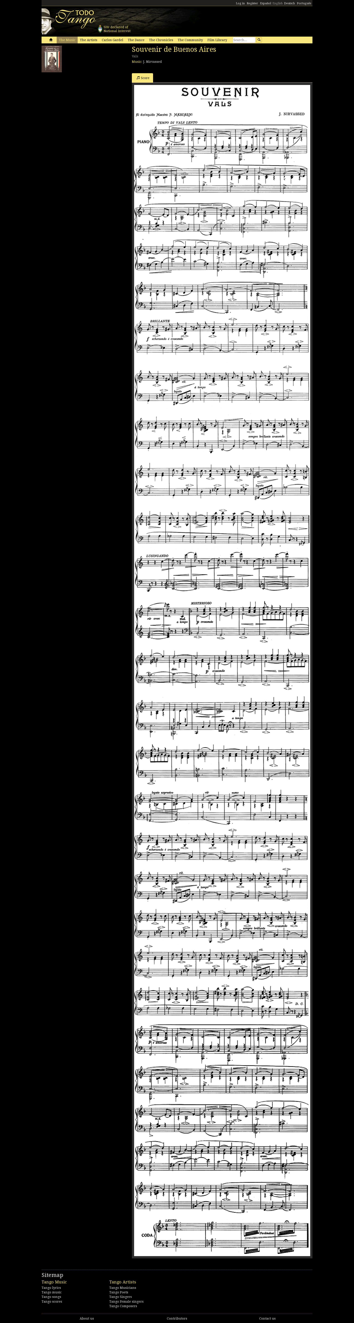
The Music (67, 40)
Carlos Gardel (112, 40)
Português (304, 3)
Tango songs (51, 1297)
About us (87, 1318)
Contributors (177, 1318)
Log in (240, 3)
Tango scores (52, 1301)
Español (265, 3)
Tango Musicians (122, 1288)
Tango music (52, 1292)
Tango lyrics (51, 1288)
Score (143, 78)
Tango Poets (118, 1292)
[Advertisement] (75, 103)
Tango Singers (120, 1297)
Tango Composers (123, 1306)
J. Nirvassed (152, 61)
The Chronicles (161, 40)
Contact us (267, 1318)
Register (252, 3)
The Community (190, 40)
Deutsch (289, 3)
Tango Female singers (126, 1301)
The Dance (136, 40)
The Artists (88, 40)
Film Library (217, 40)
